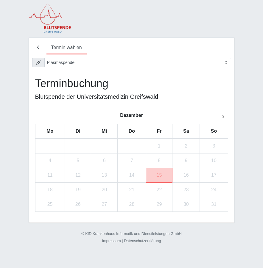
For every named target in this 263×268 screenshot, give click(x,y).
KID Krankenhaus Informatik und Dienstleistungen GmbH (133, 233)
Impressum (111, 241)
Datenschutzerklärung (142, 241)
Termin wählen (66, 47)
